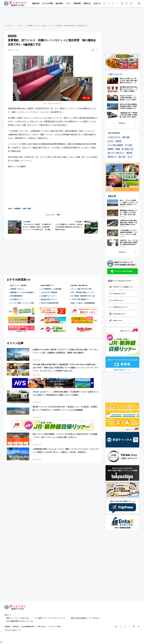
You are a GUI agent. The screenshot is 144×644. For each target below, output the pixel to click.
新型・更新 (126, 137)
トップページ (8, 25)
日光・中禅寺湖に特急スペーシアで (82, 292)
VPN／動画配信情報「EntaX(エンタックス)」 (20, 621)
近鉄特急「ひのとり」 (17, 289)
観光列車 (129, 153)
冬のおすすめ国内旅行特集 (49, 303)
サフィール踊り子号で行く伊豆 (81, 289)
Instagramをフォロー (117, 293)
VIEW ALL (122, 123)
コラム (68, 4)
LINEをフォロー (116, 320)
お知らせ (97, 4)
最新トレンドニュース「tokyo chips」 (18, 618)
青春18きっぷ (112, 157)
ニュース (19, 25)
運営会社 (16, 626)
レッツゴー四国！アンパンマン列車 (22, 303)
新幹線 (118, 149)
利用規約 (7, 626)
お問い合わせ (41, 626)
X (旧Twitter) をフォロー (118, 307)
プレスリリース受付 (55, 626)
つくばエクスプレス (114, 137)
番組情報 (77, 4)
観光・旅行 (122, 157)
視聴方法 (87, 4)
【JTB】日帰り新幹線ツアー (80, 299)
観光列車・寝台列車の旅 (79, 285)
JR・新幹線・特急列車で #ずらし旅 (83, 296)
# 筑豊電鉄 (16, 208)
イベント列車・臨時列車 (115, 145)
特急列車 (118, 141)
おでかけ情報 (47, 4)
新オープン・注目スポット (116, 153)
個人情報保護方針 (27, 626)
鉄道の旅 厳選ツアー (47, 285)
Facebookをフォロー (117, 314)
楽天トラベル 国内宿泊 (18, 285)
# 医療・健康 (26, 208)
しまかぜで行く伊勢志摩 (49, 292)
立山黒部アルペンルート (49, 296)
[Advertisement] (72, 16)
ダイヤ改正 (128, 145)
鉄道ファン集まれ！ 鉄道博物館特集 (83, 303)
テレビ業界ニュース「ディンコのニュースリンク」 (50, 618)
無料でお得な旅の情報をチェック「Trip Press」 (85, 618)
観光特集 (59, 4)
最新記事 (35, 4)
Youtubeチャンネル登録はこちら (121, 287)
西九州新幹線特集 (16, 296)
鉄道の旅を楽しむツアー (49, 299)
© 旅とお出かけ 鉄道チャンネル (12, 630)
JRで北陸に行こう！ (17, 299)
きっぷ (130, 157)
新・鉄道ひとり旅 (127, 149)
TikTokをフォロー (116, 300)
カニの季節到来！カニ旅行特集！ (52, 289)
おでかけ (110, 141)
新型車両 (110, 149)
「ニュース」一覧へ (53, 215)
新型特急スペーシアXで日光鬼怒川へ (22, 292)
